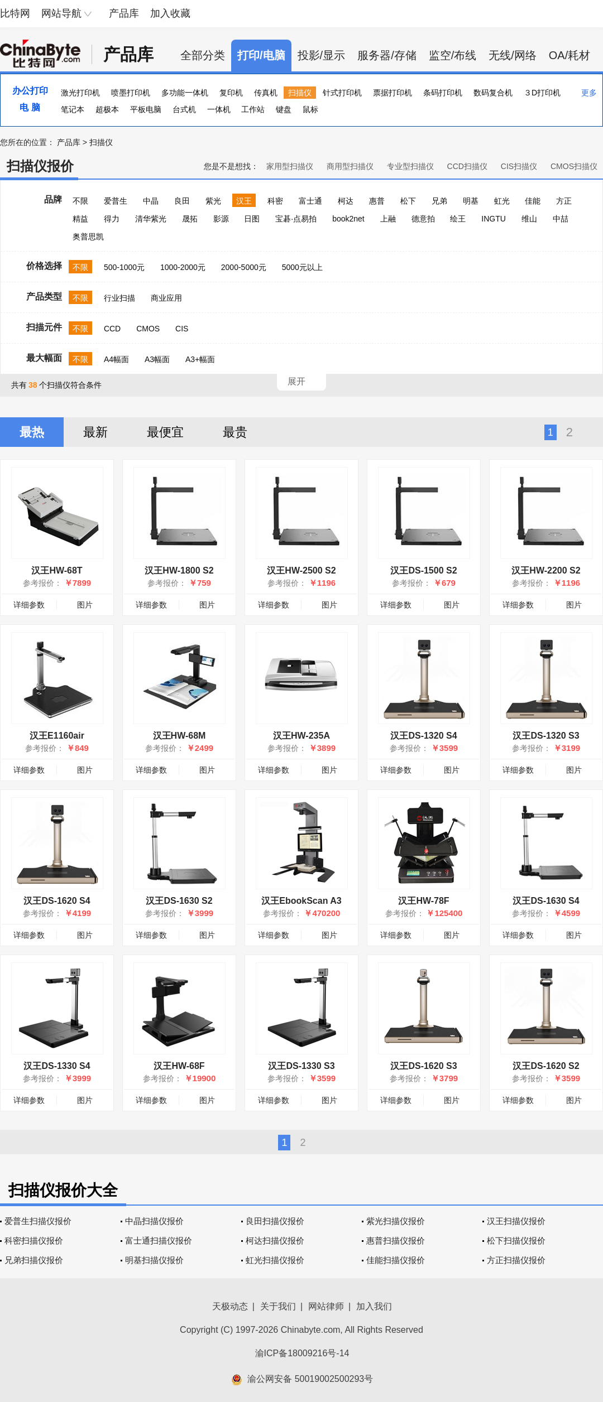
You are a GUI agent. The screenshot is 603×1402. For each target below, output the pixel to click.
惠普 (377, 200)
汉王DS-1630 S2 (179, 900)
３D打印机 (542, 92)
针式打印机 (342, 92)
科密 (275, 200)
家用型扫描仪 (289, 166)
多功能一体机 (184, 92)
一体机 (219, 109)
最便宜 (165, 432)
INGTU (493, 218)
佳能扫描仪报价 (395, 1260)
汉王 (244, 200)
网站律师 (326, 1306)
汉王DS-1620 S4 (56, 900)
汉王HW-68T (56, 570)
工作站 (253, 109)
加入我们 (374, 1306)
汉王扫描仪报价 (516, 1221)
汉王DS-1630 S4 (546, 900)
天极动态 (230, 1306)
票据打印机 (392, 92)
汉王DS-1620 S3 (423, 1066)
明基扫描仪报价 (154, 1260)
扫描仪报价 (40, 166)
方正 (564, 200)
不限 (80, 200)
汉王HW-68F (179, 1066)
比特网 (15, 13)
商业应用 (166, 297)
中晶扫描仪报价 (154, 1221)
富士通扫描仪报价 (158, 1240)
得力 (111, 218)
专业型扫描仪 (410, 166)
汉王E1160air (57, 735)
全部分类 (202, 55)
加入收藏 (170, 13)
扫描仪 (300, 92)
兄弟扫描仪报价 (33, 1260)
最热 (32, 432)
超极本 (107, 109)
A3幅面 (157, 359)
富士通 (310, 200)
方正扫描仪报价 (516, 1260)
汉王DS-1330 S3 (301, 1066)
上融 (388, 218)
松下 (408, 200)
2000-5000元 (243, 267)
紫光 (213, 200)
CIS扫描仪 (519, 166)
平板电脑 (145, 109)
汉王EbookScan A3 (301, 900)
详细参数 (29, 604)
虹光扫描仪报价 (275, 1260)
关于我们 (278, 1306)
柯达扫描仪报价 (275, 1240)
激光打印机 (80, 92)
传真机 (265, 92)
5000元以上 (302, 267)
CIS (181, 328)
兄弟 (439, 200)
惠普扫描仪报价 (395, 1240)
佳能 (532, 200)
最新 (95, 432)
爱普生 (115, 200)
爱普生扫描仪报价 (37, 1221)
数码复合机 (493, 92)
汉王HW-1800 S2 (179, 570)
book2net (348, 218)
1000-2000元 (182, 267)
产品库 (124, 13)
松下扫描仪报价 (516, 1240)
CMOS (148, 328)
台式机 (184, 109)
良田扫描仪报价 (275, 1221)
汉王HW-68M (179, 735)
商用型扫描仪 (350, 166)
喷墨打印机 (130, 92)
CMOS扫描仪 (574, 166)
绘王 (458, 218)
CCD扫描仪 (467, 166)
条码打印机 (442, 92)
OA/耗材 (569, 55)
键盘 (283, 109)
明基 (470, 200)
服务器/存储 (387, 55)
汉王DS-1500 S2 (423, 570)
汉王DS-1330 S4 (56, 1066)
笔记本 (72, 109)
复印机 (231, 92)
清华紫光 (150, 218)
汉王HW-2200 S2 (545, 570)
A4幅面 (116, 359)
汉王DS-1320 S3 (546, 735)
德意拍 (423, 218)
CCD (112, 328)
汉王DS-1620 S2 (546, 1066)
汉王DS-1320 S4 (423, 735)
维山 (529, 218)
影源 (221, 218)
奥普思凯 (88, 236)
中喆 (560, 218)
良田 (182, 200)
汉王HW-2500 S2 (301, 570)
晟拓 (190, 218)
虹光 (502, 200)
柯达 (345, 200)
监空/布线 (453, 55)
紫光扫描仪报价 (395, 1221)
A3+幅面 (200, 359)
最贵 (235, 432)
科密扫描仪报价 (33, 1240)
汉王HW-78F (423, 900)
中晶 (151, 200)
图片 (85, 604)
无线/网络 (513, 55)
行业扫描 (119, 297)
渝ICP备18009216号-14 (302, 1353)
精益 (80, 218)
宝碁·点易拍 (296, 218)
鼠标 (310, 109)
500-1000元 (124, 267)
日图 (252, 218)
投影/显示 (322, 55)
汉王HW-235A (301, 735)
